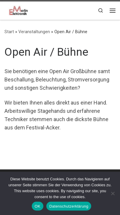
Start (9, 31)
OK (37, 206)
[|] (17, 10)
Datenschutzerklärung (68, 206)
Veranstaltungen (34, 31)
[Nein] (113, 193)
